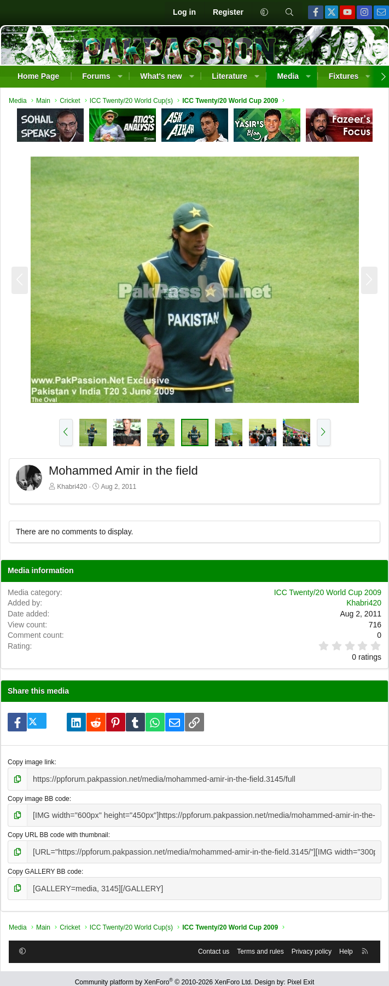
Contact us (213, 944)
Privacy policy (312, 944)
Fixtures (343, 76)
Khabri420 (72, 487)
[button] (264, 13)
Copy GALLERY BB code (45, 866)
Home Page (38, 76)
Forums (96, 76)
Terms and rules (260, 944)
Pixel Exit (300, 975)
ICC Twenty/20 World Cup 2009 (327, 592)
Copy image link (31, 762)
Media (288, 76)
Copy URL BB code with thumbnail (58, 831)
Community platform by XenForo (164, 975)
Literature (229, 76)
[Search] (289, 13)
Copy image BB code (38, 797)
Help (346, 944)
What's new (161, 76)
